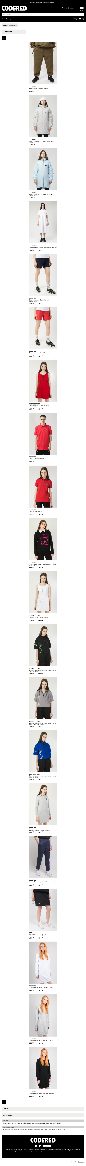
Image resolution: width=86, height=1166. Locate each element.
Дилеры (45, 2)
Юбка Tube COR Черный (37, 935)
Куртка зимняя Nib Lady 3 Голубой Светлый (40, 195)
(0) (83, 19)
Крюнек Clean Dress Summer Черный (41, 1093)
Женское (13, 25)
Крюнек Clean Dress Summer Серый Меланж (41, 1041)
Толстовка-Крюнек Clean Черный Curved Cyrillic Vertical (43, 565)
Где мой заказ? (68, 8)
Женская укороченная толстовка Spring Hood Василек (42, 776)
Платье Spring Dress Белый (38, 617)
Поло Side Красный (35, 511)
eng (75, 18)
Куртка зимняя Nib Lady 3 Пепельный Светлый (41, 142)
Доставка (39, 2)
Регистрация (10, 19)
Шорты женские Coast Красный (39, 353)
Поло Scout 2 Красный (36, 458)
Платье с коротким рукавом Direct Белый (43, 247)
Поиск (5, 1109)
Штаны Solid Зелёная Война (38, 88)
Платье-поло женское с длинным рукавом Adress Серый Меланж (40, 829)
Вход (3, 19)
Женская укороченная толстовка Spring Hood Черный (42, 670)
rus (72, 18)
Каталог (32, 2)
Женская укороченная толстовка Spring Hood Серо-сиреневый (42, 723)
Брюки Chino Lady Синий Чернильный (42, 882)
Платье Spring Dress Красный (39, 406)
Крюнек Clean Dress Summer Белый (41, 987)
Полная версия (43, 1154)
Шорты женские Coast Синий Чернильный (39, 300)
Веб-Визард (81, 1162)
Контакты (51, 2)
